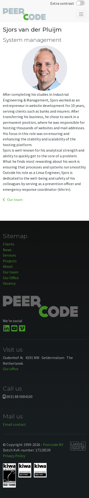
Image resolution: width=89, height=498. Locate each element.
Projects (10, 261)
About (8, 266)
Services (9, 255)
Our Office (11, 277)
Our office (10, 368)
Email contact (14, 424)
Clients (8, 244)
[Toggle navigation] (81, 14)
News (7, 249)
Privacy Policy (14, 455)
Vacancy (9, 283)
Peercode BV (53, 444)
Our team (13, 199)
